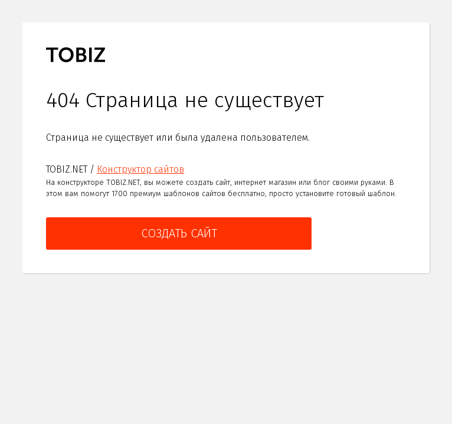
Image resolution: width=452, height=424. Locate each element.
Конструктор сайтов (140, 169)
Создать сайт (179, 233)
